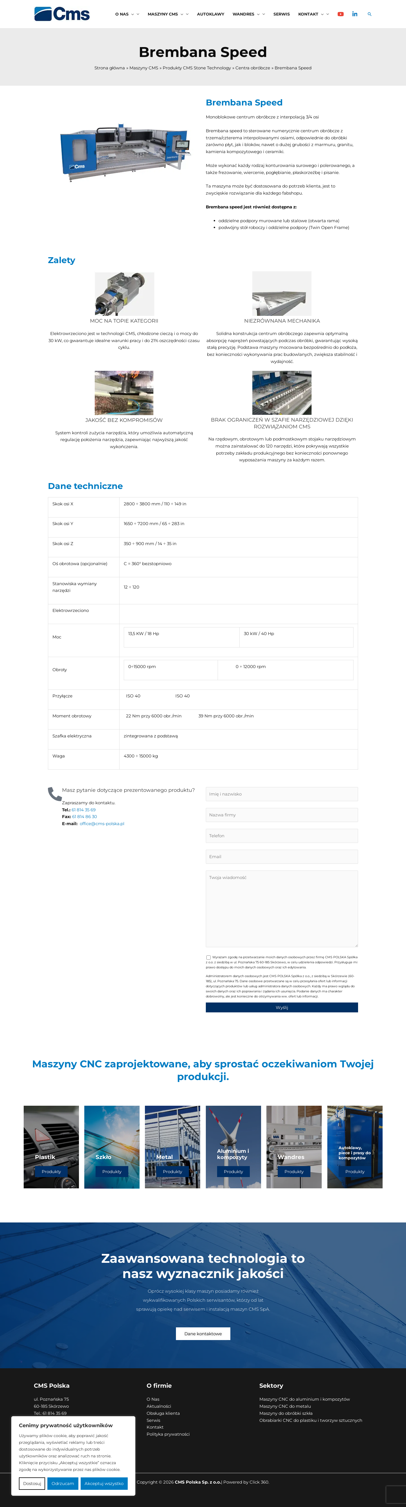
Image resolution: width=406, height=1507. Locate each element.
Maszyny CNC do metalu (285, 1406)
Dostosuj (32, 1483)
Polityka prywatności (168, 1434)
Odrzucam (63, 1483)
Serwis (153, 1420)
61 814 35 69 (83, 809)
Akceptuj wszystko (104, 1483)
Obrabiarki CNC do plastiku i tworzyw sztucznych (310, 1420)
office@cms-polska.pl (102, 823)
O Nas (153, 1399)
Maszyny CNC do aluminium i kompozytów (304, 1399)
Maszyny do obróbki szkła (286, 1413)
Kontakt (155, 1427)
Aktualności (159, 1406)
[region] (73, 1456)
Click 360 (259, 1482)
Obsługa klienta (163, 1413)
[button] (131, 14)
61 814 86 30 (84, 816)
